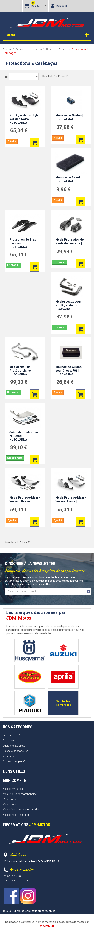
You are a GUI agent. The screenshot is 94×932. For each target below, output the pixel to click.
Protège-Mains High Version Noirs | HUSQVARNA (23, 119)
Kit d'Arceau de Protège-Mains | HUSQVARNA (20, 370)
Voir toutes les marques (63, 703)
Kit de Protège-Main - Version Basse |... (24, 499)
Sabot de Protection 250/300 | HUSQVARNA (23, 435)
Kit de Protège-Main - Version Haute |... (70, 499)
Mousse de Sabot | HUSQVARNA (68, 179)
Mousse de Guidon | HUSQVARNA (69, 117)
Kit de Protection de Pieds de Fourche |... (69, 241)
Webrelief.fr (47, 925)
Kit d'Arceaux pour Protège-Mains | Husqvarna (68, 305)
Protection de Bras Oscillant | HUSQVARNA (22, 243)
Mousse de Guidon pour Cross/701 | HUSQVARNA (68, 370)
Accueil (7, 49)
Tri (6, 76)
